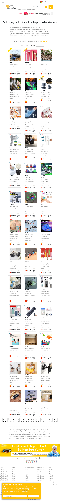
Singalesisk (39, 480)
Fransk (13, 473)
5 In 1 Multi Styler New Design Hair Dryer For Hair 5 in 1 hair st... (14, 350)
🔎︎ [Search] (42, 45)
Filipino (13, 469)
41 (51, 421)
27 (16, 421)
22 (3, 421)
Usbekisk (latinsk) (53, 484)
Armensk (2, 482)
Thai (50, 467)
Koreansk (27, 471)
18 (49, 419)
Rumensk (39, 471)
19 (51, 419)
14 (38, 419)
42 (54, 421)
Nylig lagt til (23, 41)
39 (46, 421)
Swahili (38, 490)
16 (43, 419)
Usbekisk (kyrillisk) (53, 482)
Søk (9, 458)
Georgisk (14, 475)
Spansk (38, 486)
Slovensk (39, 484)
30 (23, 421)
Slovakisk (39, 482)
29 (21, 421)
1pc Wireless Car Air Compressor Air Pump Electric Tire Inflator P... (30, 151)
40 (49, 421)
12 (33, 419)
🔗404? (41, 49)
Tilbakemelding (33, 458)
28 (18, 421)
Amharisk (2, 469)
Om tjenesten (25, 458)
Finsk (13, 471)
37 (41, 421)
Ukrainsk (51, 475)
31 (26, 421)
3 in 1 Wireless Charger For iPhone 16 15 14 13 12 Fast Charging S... (45, 94)
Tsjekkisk (51, 469)
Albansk (1, 467)
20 (54, 419)
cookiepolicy (25, 489)
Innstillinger (9, 496)
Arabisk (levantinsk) (4, 480)
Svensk (38, 488)
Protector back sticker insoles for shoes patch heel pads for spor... (14, 179)
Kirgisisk (26, 469)
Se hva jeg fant (16, 458)
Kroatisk (26, 473)
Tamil (38, 494)
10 (28, 419)
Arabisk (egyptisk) (4, 477)
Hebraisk (14, 480)
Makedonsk (27, 480)
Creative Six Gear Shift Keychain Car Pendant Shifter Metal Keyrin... (29, 265)
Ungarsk (51, 477)
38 (43, 421)
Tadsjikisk (39, 492)
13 (36, 419)
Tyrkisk (50, 471)
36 (38, 421)
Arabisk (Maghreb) (4, 475)
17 (46, 419)
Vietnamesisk (52, 486)
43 (56, 421)
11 (31, 419)
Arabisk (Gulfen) (3, 471)
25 (10, 421)
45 (31, 45)
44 (27, 423)
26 (13, 421)
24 (8, 421)
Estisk (13, 467)
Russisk (38, 473)
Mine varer (37, 41)
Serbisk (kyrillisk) (40, 475)
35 (36, 421)
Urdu (50, 480)
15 (41, 419)
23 (5, 421)
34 (33, 421)
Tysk (50, 473)
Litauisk (26, 477)
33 (31, 421)
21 (56, 419)
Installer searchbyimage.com (49, 2)
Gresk (13, 477)
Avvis (21, 496)
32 (28, 421)
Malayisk (26, 482)
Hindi (13, 482)
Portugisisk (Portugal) (41, 469)
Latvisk (26, 475)
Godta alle (33, 496)
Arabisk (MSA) (3, 473)
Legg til (44, 41)
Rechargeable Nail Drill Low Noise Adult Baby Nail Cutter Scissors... (14, 122)
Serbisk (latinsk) (40, 477)
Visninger (30, 41)
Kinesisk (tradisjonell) (29, 467)
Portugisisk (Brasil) (41, 467)
